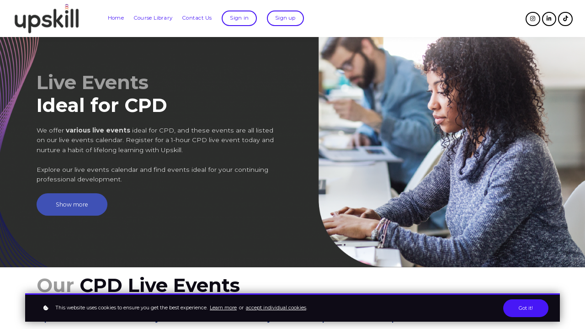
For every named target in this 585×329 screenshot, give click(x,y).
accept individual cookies (276, 308)
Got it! (526, 308)
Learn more (223, 308)
